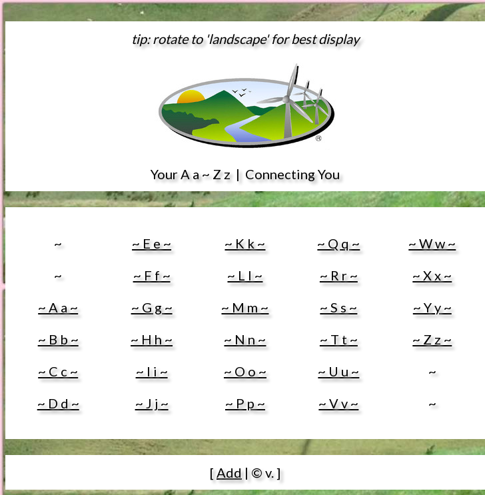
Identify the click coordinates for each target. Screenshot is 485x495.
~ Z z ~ (432, 339)
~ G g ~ (152, 307)
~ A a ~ (58, 307)
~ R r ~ (339, 275)
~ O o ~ (245, 371)
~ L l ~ (244, 275)
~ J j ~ (152, 403)
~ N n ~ (245, 339)
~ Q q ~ (338, 243)
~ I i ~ (152, 371)
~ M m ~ (244, 307)
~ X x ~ (432, 275)
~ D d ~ (58, 403)
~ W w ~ (432, 243)
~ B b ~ (58, 339)
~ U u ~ (338, 371)
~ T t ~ (339, 339)
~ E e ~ (151, 243)
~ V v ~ (338, 403)
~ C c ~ (58, 371)
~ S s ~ (338, 307)
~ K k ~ (245, 243)
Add (229, 472)
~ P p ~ (245, 403)
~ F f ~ (152, 275)
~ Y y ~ (432, 307)
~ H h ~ (152, 339)
